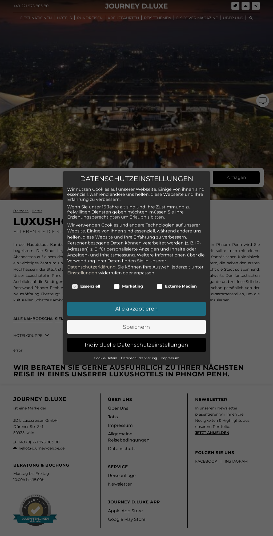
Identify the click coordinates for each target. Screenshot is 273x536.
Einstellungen (82, 227)
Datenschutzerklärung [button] (139, 313)
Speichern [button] (136, 282)
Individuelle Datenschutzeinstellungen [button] (136, 300)
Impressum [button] (170, 313)
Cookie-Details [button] (106, 313)
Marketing (128, 241)
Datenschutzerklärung (91, 221)
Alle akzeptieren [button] (136, 264)
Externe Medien (176, 241)
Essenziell (86, 241)
